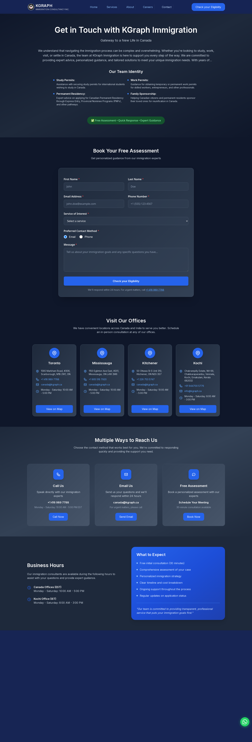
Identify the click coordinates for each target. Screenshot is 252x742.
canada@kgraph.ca (51, 384)
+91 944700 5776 (194, 385)
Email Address (74, 196)
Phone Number (138, 196)
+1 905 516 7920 (98, 379)
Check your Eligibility (208, 7)
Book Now (193, 516)
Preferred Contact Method (81, 231)
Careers (148, 7)
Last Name (136, 179)
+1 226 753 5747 (146, 379)
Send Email (126, 516)
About (130, 7)
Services (112, 7)
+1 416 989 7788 (155, 289)
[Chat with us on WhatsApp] (244, 721)
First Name (72, 179)
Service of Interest (76, 213)
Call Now (58, 516)
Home (93, 7)
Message (70, 244)
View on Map (54, 409)
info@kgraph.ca (193, 391)
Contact (166, 7)
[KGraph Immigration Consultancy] (48, 7)
